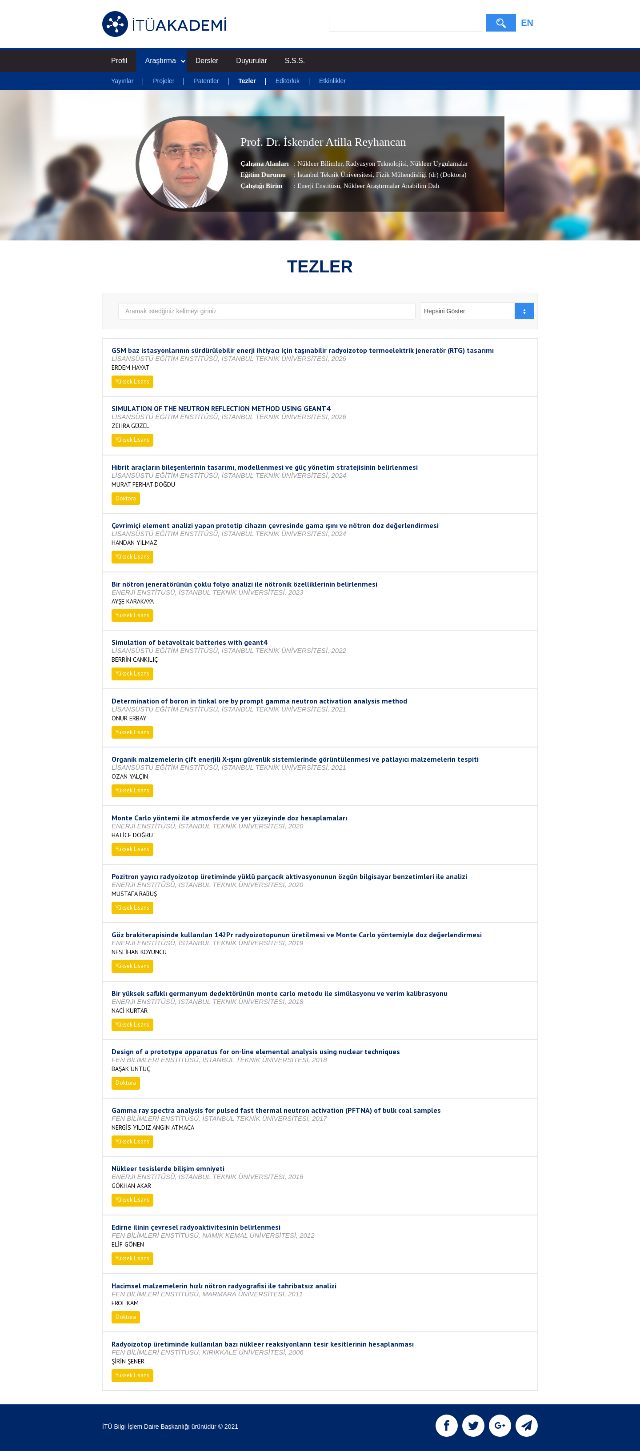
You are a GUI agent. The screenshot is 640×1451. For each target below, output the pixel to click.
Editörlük (288, 80)
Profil (119, 60)
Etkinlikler (332, 80)
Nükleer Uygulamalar (438, 163)
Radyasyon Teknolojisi (375, 163)
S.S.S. (295, 60)
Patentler (206, 80)
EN (527, 23)
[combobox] (477, 311)
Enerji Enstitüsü (318, 185)
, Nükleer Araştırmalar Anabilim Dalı (390, 185)
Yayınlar (122, 80)
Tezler (247, 80)
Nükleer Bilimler (319, 163)
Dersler (207, 60)
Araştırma (165, 60)
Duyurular (251, 60)
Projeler (163, 80)
